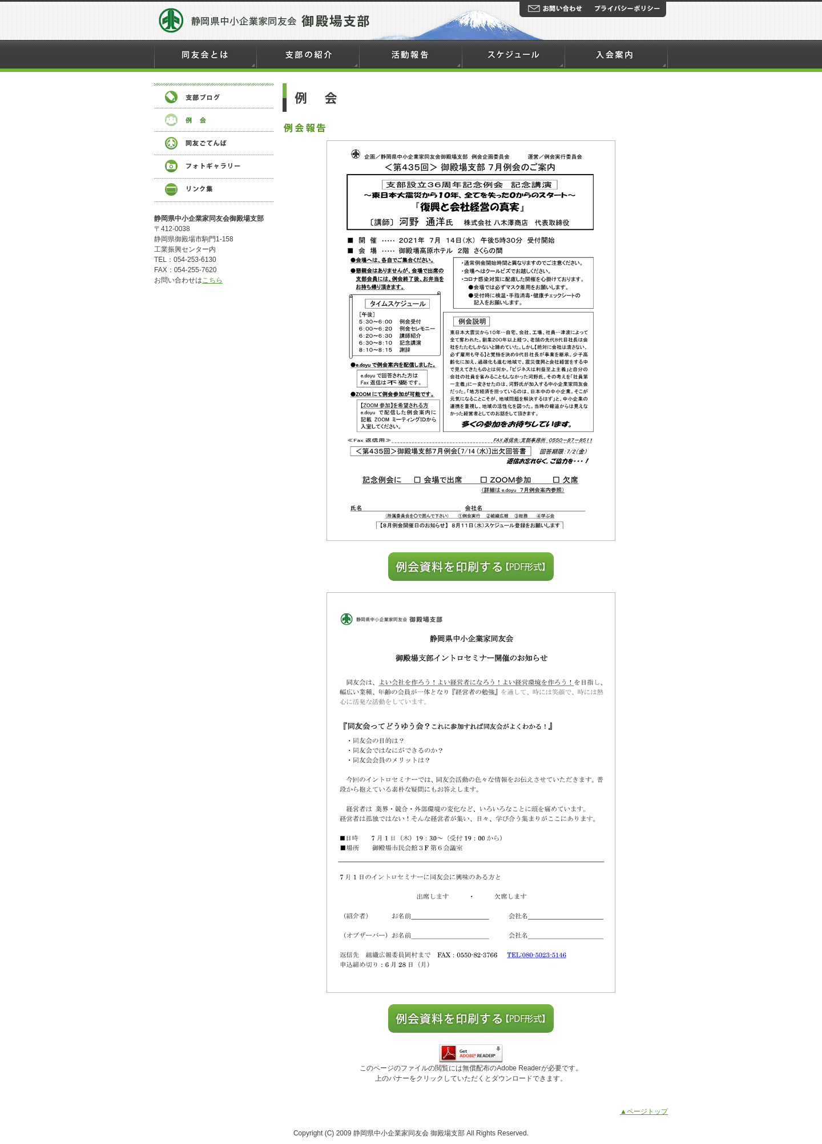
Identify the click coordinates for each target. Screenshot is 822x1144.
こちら (212, 280)
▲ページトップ (644, 1111)
